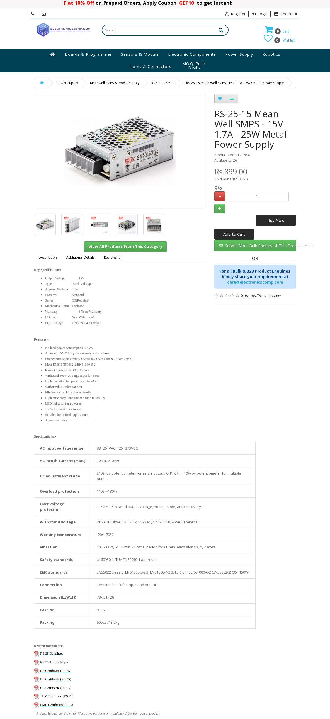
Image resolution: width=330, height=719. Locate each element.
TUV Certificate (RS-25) (57, 696)
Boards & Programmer (88, 54)
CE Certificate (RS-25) (55, 671)
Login (260, 13)
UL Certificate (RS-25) (55, 679)
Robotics (271, 54)
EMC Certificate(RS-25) (56, 705)
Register (235, 13)
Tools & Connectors (150, 66)
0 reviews (248, 295)
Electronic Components (192, 54)
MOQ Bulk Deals (194, 66)
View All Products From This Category (125, 246)
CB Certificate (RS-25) (55, 688)
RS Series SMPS (162, 83)
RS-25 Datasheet (51, 653)
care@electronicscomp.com (255, 282)
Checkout (285, 13)
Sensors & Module (140, 54)
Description (47, 257)
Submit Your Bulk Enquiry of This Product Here (257, 245)
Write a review (269, 295)
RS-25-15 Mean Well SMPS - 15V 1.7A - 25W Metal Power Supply (235, 83)
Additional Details (80, 257)
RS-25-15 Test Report (54, 662)
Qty (218, 187)
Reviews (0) (112, 257)
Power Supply (239, 54)
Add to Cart (234, 234)
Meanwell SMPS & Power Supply (114, 83)
